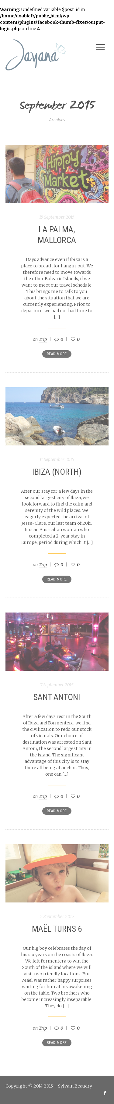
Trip (43, 339)
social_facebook (105, 1093)
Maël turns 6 (57, 929)
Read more (57, 354)
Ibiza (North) (56, 472)
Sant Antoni (56, 697)
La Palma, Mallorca (57, 234)
